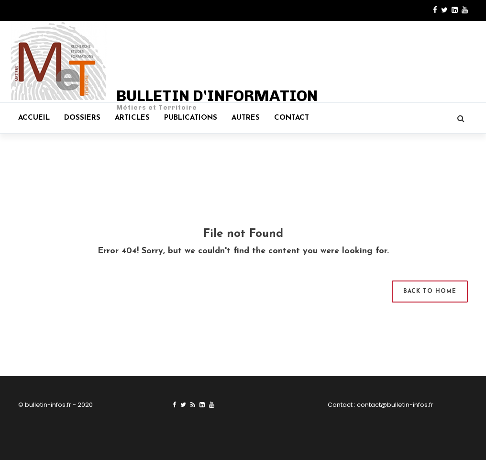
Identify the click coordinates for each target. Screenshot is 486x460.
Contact (291, 118)
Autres (246, 118)
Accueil (34, 118)
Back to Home (429, 291)
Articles (132, 118)
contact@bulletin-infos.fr (395, 404)
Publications (190, 118)
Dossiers (82, 118)
